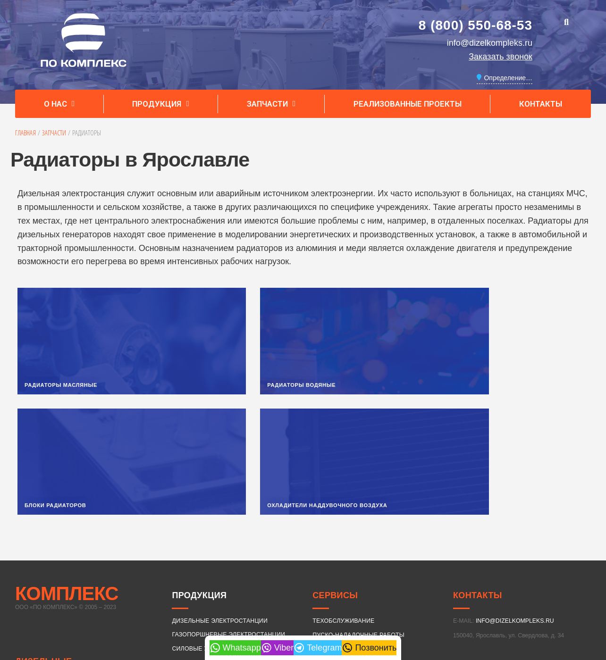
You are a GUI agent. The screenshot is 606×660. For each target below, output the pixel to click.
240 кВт (184, 605)
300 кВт (256, 605)
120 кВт (472, 573)
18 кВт (232, 573)
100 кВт (448, 573)
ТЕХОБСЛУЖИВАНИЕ (343, 506)
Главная (25, 132)
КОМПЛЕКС (66, 478)
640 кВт (472, 605)
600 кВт (448, 605)
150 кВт (496, 573)
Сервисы (335, 480)
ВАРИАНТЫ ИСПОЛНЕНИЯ (210, 547)
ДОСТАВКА (328, 548)
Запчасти (271, 104)
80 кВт (424, 573)
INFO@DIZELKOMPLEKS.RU (515, 506)
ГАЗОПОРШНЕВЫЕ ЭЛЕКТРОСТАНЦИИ (228, 520)
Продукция (160, 104)
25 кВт (280, 573)
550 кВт (424, 605)
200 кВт (570, 573)
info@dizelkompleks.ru (489, 43)
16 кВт (208, 573)
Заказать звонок (500, 56)
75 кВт (400, 573)
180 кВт (544, 573)
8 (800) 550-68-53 (475, 25)
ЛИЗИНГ (324, 534)
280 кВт (232, 605)
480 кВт (376, 605)
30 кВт (304, 573)
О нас (59, 104)
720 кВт (496, 605)
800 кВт (520, 605)
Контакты (540, 104)
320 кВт (304, 605)
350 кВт (328, 605)
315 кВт (280, 605)
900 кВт (544, 605)
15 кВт (184, 573)
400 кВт (352, 605)
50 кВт (352, 573)
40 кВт (328, 573)
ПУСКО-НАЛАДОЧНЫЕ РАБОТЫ (358, 520)
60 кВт (376, 573)
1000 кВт (570, 605)
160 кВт (520, 573)
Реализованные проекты (408, 104)
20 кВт (256, 573)
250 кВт (208, 605)
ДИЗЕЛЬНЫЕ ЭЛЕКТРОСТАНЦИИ (57, 553)
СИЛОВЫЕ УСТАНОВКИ (206, 533)
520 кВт (400, 605)
